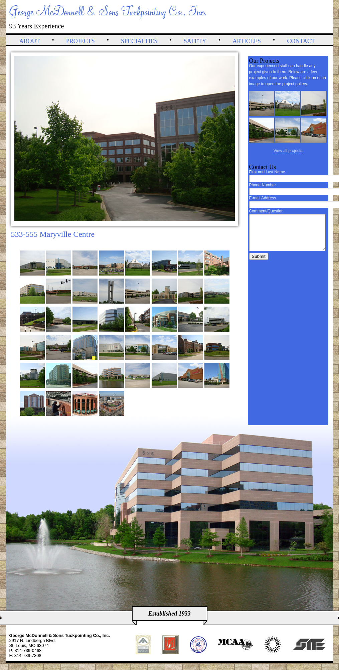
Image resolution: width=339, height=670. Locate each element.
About (29, 41)
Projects (80, 41)
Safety (195, 41)
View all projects (288, 150)
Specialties (139, 41)
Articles (246, 41)
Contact (301, 41)
